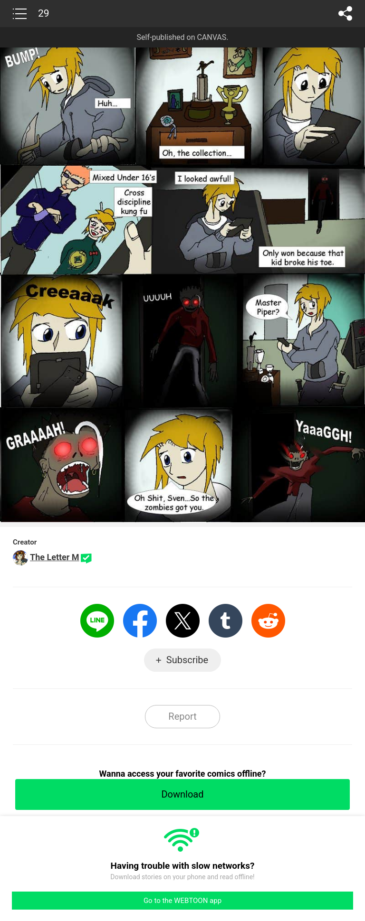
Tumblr (225, 621)
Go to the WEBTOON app (182, 900)
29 (43, 13)
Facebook (140, 621)
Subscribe (187, 660)
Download (182, 794)
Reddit (268, 621)
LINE (97, 621)
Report (182, 716)
